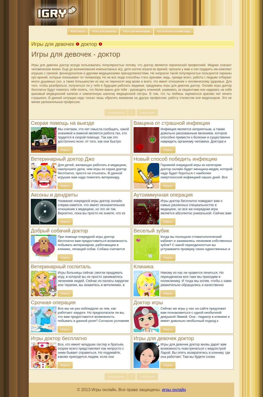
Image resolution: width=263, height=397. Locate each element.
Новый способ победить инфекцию (175, 159)
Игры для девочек (52, 44)
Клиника (143, 266)
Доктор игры (148, 302)
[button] (77, 31)
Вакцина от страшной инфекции (172, 123)
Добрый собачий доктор (59, 230)
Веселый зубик (151, 230)
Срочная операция (53, 302)
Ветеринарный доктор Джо (63, 159)
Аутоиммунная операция (163, 195)
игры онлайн (174, 390)
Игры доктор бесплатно (59, 338)
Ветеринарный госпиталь (61, 266)
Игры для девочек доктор (164, 338)
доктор (89, 44)
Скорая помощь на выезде (62, 123)
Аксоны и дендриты (54, 195)
